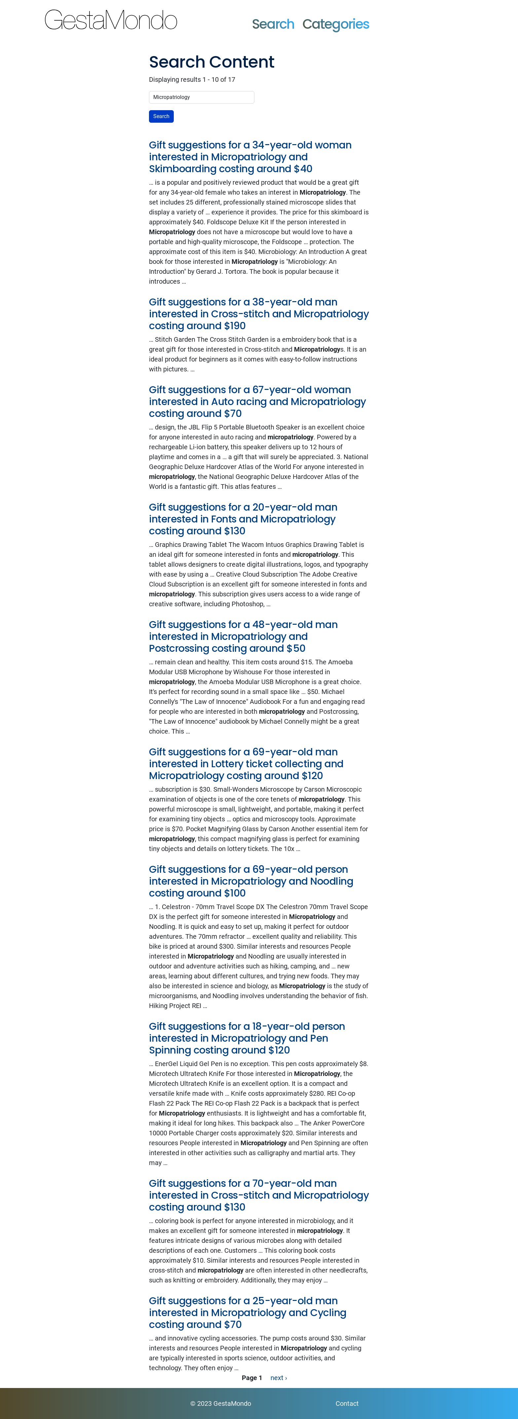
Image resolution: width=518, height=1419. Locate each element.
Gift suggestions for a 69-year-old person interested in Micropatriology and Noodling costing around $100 (251, 881)
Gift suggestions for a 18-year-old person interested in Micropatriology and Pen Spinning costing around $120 (247, 1038)
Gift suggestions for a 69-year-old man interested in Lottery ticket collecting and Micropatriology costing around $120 (246, 764)
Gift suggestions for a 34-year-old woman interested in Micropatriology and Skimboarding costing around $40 (250, 157)
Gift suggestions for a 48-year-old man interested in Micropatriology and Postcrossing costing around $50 (243, 636)
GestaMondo (212, 17)
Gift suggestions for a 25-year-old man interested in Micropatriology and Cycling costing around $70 (248, 1313)
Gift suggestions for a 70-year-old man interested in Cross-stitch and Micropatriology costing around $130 (259, 1195)
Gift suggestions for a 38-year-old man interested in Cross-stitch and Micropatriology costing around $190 (259, 314)
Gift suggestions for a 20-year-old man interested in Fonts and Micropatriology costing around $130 (243, 519)
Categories (336, 24)
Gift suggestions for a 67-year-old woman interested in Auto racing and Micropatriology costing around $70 (257, 402)
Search (273, 24)
